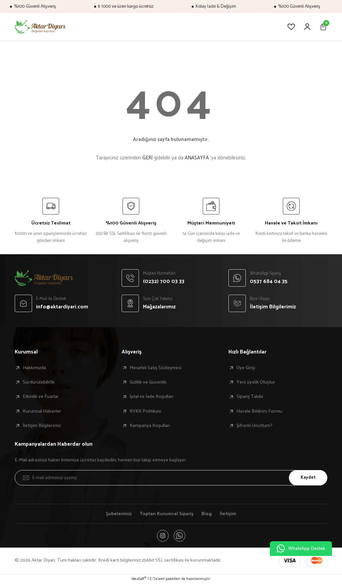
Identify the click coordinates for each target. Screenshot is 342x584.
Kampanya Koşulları (150, 425)
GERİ (147, 158)
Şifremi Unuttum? (254, 425)
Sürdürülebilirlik (39, 382)
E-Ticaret (157, 579)
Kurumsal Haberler (42, 411)
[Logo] (40, 26)
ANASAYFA (197, 158)
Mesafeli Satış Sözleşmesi (155, 368)
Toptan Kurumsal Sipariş (167, 514)
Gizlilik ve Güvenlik (148, 382)
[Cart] (323, 27)
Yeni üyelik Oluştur (255, 382)
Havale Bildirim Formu (259, 411)
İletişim (228, 514)
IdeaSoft (139, 579)
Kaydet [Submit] (307, 477)
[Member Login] (307, 27)
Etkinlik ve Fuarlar (41, 396)
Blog (207, 514)
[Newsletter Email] (171, 477)
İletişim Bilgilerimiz (42, 425)
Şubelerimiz (118, 514)
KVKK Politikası (145, 411)
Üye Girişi (245, 368)
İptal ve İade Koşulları (151, 396)
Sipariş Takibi (249, 396)
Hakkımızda (34, 368)
